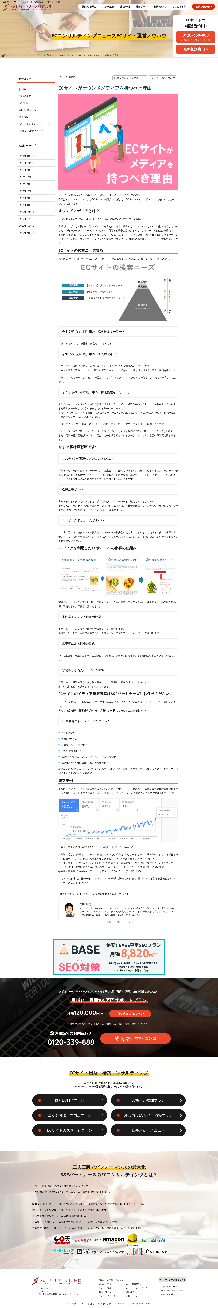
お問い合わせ (204, 6)
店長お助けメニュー (148, 1130)
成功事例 (125, 6)
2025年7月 (24, 169)
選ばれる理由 (89, 6)
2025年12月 (25, 162)
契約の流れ (160, 6)
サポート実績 (105, 1288)
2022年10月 (25, 225)
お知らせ (23, 89)
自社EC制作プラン (70, 1100)
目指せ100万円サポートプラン (113, 1280)
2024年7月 (24, 183)
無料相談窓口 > (195, 49)
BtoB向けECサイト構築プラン (148, 1115)
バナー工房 (108, 6)
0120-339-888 (47, 1288)
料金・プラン (105, 1292)
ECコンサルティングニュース (84, 36)
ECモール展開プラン (148, 1100)
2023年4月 (24, 204)
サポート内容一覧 (107, 1296)
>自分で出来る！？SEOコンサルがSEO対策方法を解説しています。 (94, 894)
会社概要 (130, 1292)
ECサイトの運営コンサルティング (95, 1303)
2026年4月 (24, 155)
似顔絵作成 (25, 96)
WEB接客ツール (27, 110)
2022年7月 (24, 232)
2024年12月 (25, 176)
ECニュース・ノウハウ (137, 1288)
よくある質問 (179, 6)
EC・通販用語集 (133, 1284)
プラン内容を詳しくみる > (130, 1013)
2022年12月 (25, 211)
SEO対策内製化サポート (172, 1290)
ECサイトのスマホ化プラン (69, 1130)
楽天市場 (23, 117)
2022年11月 (25, 218)
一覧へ (118, 922)
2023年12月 (25, 190)
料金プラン (142, 6)
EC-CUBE (24, 103)
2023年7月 (24, 197)
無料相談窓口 (135, 1039)
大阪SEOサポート (169, 1286)
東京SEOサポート (169, 1294)
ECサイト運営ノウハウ (141, 36)
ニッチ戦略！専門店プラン (70, 1115)
